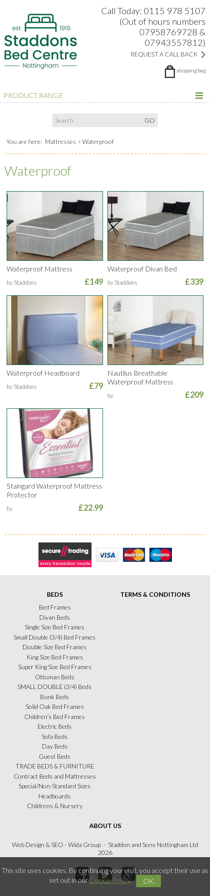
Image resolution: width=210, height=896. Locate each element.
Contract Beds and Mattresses (55, 776)
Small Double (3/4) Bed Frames (54, 637)
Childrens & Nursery (55, 805)
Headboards (54, 796)
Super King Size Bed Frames (55, 666)
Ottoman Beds (54, 677)
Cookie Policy (109, 880)
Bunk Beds (54, 696)
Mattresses (60, 141)
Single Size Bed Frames (54, 627)
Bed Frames (55, 607)
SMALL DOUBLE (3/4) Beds (55, 686)
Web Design (28, 844)
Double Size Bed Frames (55, 647)
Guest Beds (54, 756)
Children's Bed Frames (54, 716)
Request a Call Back (168, 54)
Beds (55, 594)
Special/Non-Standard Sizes (55, 786)
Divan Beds (54, 617)
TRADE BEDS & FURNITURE (54, 766)
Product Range (104, 95)
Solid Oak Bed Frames (55, 706)
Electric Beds (55, 726)
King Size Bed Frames (55, 657)
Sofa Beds (55, 736)
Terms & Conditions (155, 594)
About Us (105, 825)
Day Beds (55, 746)
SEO (57, 844)
